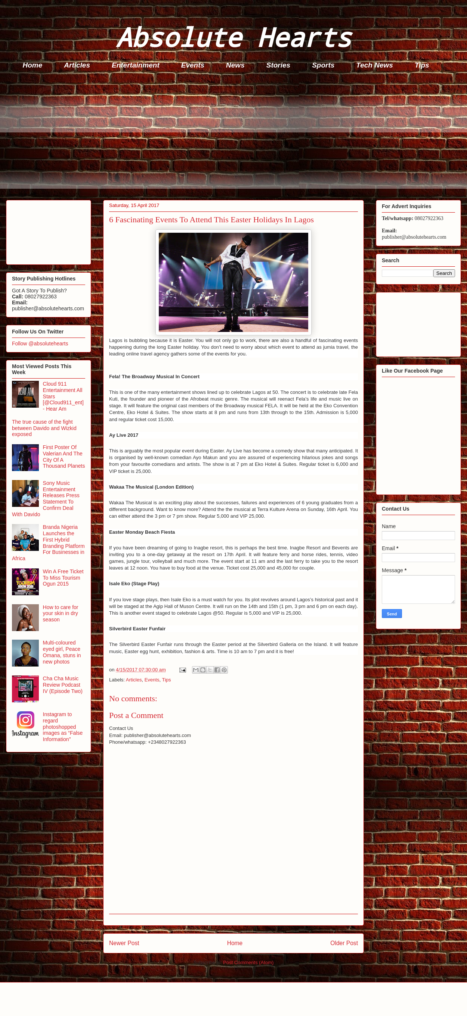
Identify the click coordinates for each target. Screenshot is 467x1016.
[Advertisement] (236, 136)
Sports (323, 65)
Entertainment (136, 65)
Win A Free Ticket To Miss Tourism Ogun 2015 (63, 577)
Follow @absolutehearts (40, 343)
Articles (77, 65)
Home (33, 65)
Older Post (344, 943)
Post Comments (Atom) (248, 962)
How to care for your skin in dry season (60, 613)
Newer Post (124, 943)
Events (192, 65)
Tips (422, 65)
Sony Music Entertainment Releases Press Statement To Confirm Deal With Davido (46, 498)
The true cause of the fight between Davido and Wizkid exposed (44, 428)
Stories (278, 65)
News (235, 65)
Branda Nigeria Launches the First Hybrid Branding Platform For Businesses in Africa (48, 542)
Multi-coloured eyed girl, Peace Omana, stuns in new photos (62, 652)
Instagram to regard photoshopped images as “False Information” (63, 726)
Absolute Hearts (233, 36)
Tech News (374, 65)
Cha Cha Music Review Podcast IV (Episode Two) (63, 684)
